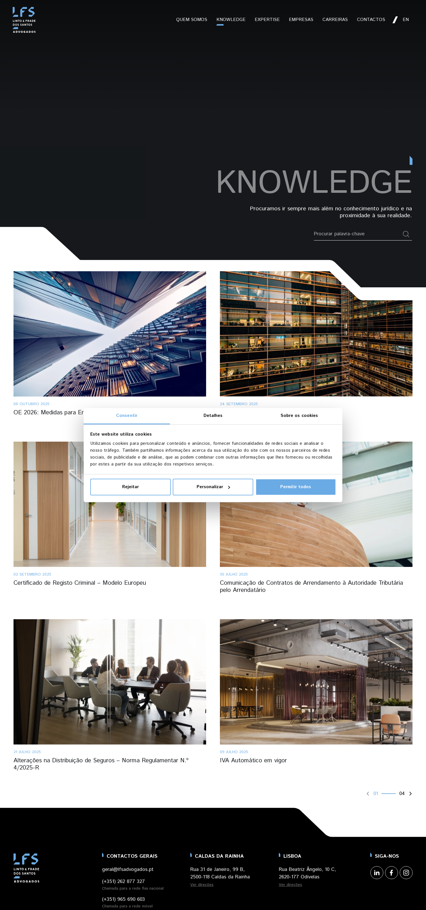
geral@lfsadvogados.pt (127, 869)
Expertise (267, 19)
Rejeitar (130, 487)
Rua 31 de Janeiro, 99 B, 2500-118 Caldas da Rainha (220, 873)
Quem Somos (191, 19)
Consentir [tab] (126, 416)
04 (402, 793)
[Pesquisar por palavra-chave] (357, 234)
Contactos (371, 19)
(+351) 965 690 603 (123, 899)
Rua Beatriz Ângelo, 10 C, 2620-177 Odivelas (307, 873)
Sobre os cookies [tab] (299, 416)
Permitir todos (295, 487)
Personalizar (213, 487)
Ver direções (202, 885)
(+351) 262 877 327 (123, 881)
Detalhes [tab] (213, 416)
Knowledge (230, 19)
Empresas (301, 19)
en (406, 19)
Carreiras (335, 19)
